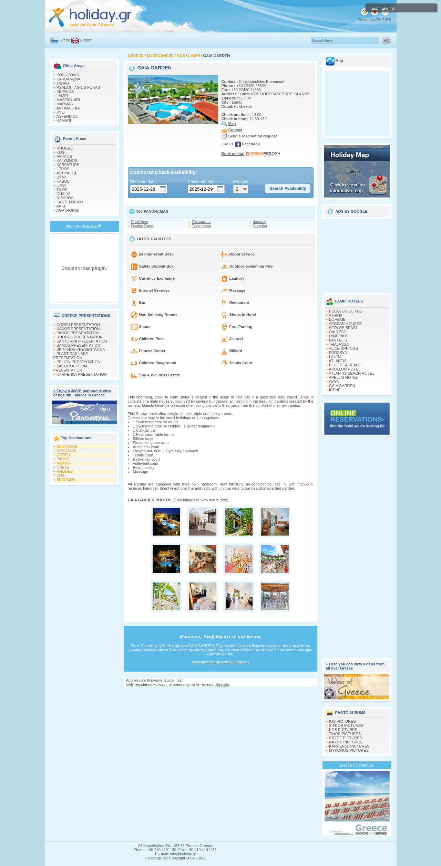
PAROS (63, 459)
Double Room (142, 226)
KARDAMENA (69, 79)
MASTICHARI (68, 100)
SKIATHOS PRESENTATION (81, 349)
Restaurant (201, 222)
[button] (287, 188)
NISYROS (65, 198)
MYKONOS (66, 451)
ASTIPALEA (66, 173)
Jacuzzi (259, 222)
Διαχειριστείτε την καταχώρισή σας (220, 662)
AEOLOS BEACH (343, 328)
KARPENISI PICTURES (349, 746)
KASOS (63, 181)
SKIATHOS (66, 480)
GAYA (334, 381)
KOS (60, 152)
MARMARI (65, 104)
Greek (65, 40)
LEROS (63, 169)
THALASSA (339, 344)
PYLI (61, 112)
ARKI (60, 206)
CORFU (63, 455)
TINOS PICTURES (345, 734)
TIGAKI (63, 83)
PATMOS (64, 156)
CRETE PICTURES (345, 738)
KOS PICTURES (343, 730)
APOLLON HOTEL (344, 369)
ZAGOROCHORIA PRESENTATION (70, 368)
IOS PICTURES (342, 721)
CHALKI (63, 194)
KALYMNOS (67, 160)
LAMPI (62, 96)
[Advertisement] (220, 693)
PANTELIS (338, 340)
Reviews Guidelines (165, 680)
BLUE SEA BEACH (345, 365)
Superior (260, 226)
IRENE (335, 390)
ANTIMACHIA (68, 108)
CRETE (63, 467)
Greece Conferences (357, 765)
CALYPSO (338, 332)
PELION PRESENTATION (78, 362)
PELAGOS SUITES (345, 311)
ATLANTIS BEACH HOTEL (351, 373)
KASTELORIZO (70, 202)
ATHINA (335, 315)
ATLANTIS (338, 361)
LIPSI (61, 185)
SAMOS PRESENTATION (78, 345)
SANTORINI (67, 446)
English (86, 40)
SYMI (61, 177)
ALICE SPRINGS (343, 348)
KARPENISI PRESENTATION (82, 374)
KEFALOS (65, 91)
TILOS (62, 189)
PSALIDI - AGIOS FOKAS (78, 87)
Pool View (139, 222)
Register (222, 684)
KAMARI (64, 120)
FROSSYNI (338, 352)
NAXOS (63, 463)
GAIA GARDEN (342, 386)
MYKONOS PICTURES (349, 750)
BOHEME (337, 319)
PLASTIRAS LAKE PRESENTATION (70, 356)
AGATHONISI (67, 210)
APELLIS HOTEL (343, 377)
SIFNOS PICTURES (346, 725)
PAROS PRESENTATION (78, 333)
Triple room (201, 226)
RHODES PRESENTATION (80, 337)
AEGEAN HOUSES (345, 323)
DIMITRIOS (339, 336)
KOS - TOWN (68, 75)
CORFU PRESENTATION (78, 325)
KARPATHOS (68, 165)
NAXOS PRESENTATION (78, 329)
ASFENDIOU (67, 116)
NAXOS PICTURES (345, 742)
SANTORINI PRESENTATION (82, 341)
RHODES (65, 148)
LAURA (335, 357)
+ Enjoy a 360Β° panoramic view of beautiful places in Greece (82, 393)
